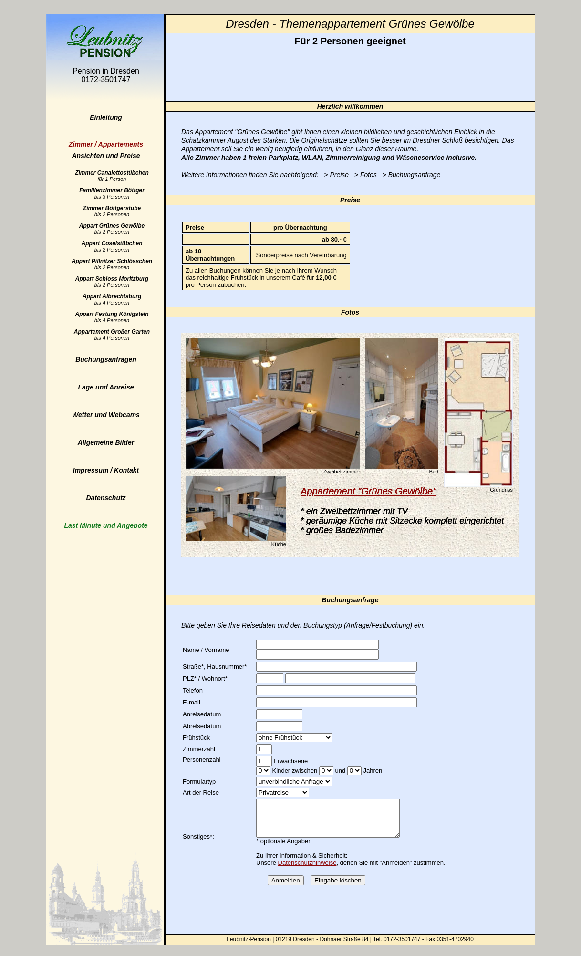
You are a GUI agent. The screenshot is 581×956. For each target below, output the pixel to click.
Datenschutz (105, 498)
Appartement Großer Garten (112, 334)
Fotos (368, 175)
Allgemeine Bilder (106, 442)
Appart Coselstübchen (111, 246)
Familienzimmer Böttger (112, 193)
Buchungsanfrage (414, 175)
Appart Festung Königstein (112, 317)
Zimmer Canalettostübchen (112, 175)
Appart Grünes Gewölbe (112, 228)
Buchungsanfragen (105, 359)
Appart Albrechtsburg (112, 299)
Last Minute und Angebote (105, 525)
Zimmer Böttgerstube (112, 211)
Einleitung (106, 117)
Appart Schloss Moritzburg (111, 281)
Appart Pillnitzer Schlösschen (112, 264)
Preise (339, 175)
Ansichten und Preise (106, 149)
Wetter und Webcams (106, 415)
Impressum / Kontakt (106, 470)
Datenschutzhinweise (307, 869)
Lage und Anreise (106, 387)
